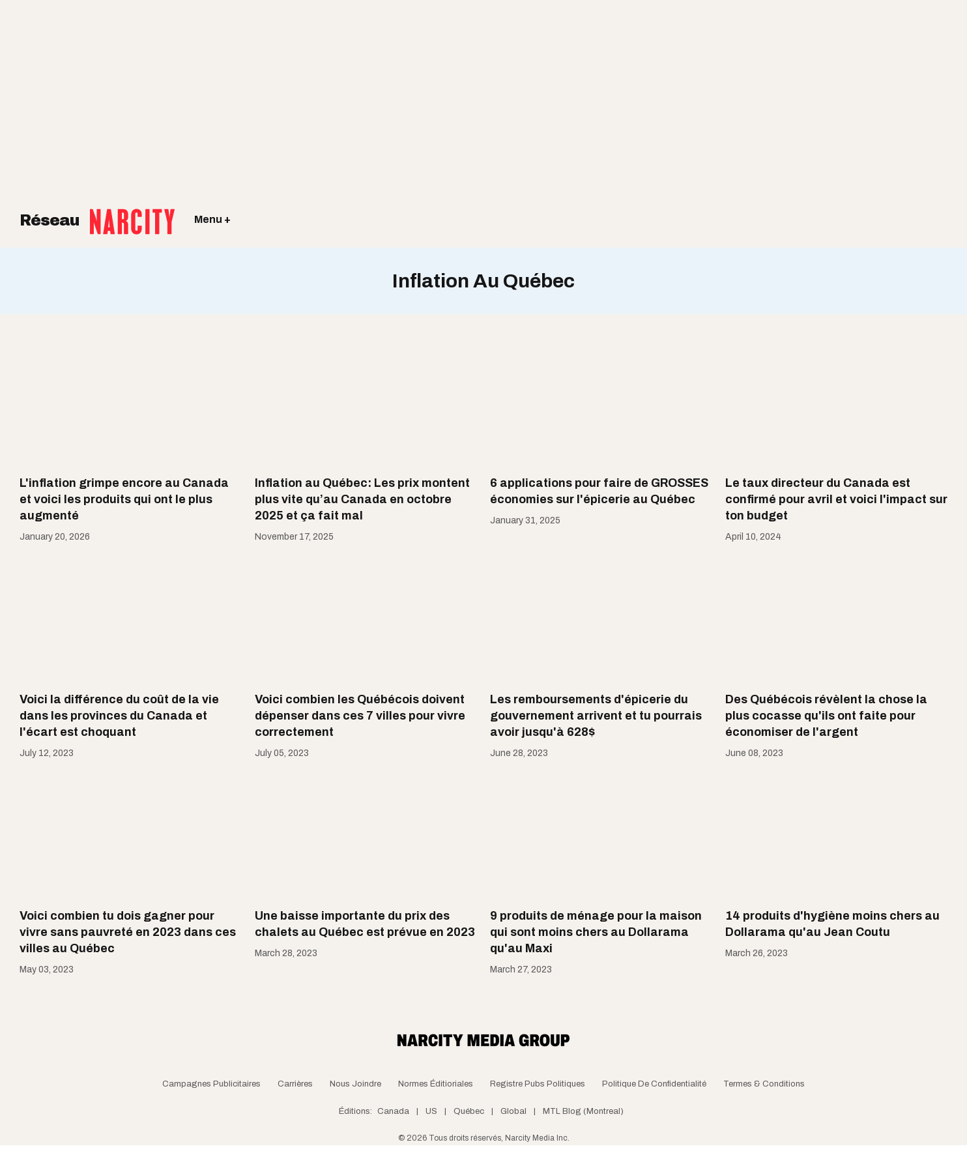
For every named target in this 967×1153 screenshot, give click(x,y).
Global (513, 1111)
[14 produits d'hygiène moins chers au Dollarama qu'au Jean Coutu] (836, 835)
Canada (393, 1111)
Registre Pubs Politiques (537, 1083)
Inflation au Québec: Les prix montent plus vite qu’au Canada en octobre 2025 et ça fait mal (362, 499)
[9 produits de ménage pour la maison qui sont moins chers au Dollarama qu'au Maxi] (601, 835)
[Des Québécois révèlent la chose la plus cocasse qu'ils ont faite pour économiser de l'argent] (836, 619)
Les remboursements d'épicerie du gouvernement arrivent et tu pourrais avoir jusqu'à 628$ (596, 715)
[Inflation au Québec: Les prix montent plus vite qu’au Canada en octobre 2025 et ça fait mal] (366, 402)
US (431, 1111)
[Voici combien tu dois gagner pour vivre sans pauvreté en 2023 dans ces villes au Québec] (131, 835)
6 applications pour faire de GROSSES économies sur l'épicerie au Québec (599, 491)
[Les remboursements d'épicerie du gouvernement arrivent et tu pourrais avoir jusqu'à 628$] (601, 619)
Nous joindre (355, 1083)
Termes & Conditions (764, 1083)
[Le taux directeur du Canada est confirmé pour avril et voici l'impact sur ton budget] (836, 402)
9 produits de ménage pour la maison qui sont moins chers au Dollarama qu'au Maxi (596, 932)
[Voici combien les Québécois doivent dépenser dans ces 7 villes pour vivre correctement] (366, 619)
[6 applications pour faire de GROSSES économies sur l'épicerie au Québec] (601, 402)
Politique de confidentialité (654, 1083)
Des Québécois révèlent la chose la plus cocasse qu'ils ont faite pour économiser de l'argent (826, 715)
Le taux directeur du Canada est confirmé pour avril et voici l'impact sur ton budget (836, 499)
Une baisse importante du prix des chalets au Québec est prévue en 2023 (365, 924)
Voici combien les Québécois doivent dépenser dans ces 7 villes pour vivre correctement (360, 715)
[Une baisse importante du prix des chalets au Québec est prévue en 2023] (366, 835)
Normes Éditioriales (435, 1083)
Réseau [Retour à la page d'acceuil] (97, 211)
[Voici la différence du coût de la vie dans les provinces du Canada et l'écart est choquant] (131, 619)
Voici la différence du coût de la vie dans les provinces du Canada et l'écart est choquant (119, 715)
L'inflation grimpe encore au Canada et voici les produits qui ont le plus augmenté (124, 499)
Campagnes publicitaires (211, 1083)
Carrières (295, 1083)
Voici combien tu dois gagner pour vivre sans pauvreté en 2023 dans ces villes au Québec (128, 932)
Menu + (212, 219)
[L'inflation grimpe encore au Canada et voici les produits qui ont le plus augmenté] (131, 402)
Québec (469, 1111)
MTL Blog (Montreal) (583, 1111)
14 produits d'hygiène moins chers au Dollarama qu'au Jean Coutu (832, 924)
